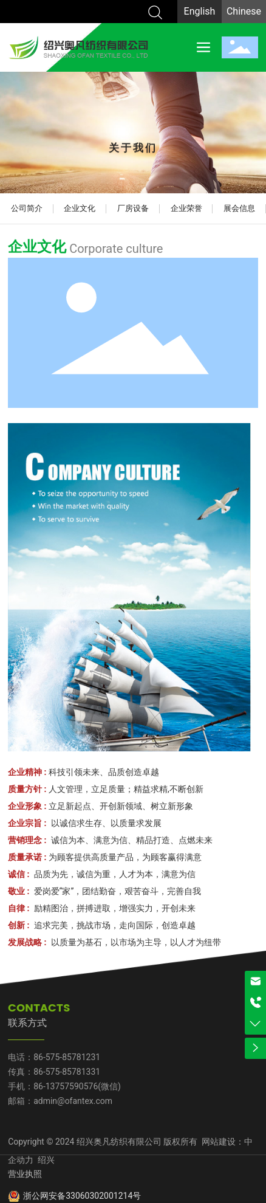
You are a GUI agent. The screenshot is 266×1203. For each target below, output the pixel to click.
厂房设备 (133, 208)
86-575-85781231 (66, 1057)
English (200, 11)
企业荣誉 (186, 208)
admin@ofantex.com (72, 1101)
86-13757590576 (65, 1086)
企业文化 (79, 208)
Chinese (244, 11)
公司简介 (27, 208)
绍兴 (45, 1160)
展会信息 (239, 208)
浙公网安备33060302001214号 (82, 1196)
